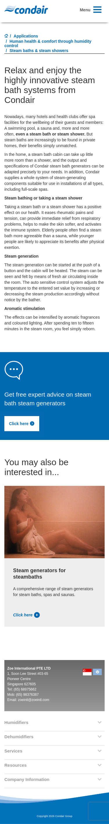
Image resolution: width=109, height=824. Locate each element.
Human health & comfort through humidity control (47, 43)
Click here (22, 423)
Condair (26, 9)
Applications (26, 36)
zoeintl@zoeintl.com (33, 700)
